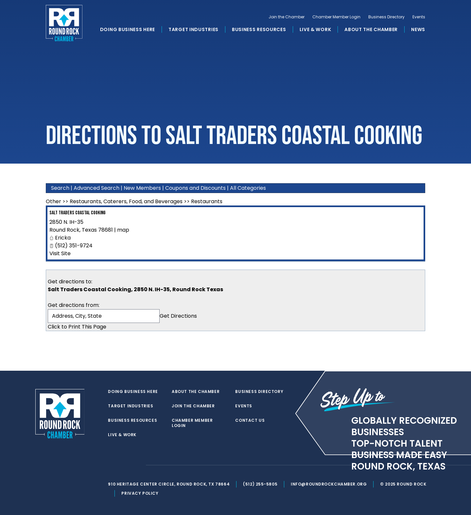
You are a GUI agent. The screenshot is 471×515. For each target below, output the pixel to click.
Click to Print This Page (77, 326)
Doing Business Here (127, 30)
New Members (142, 188)
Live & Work (315, 30)
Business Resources (259, 30)
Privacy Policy (141, 493)
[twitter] (112, 465)
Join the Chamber (287, 18)
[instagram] (138, 465)
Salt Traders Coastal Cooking (77, 213)
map (123, 230)
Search (60, 188)
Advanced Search (96, 188)
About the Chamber (371, 30)
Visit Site (60, 253)
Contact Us (250, 420)
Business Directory (386, 18)
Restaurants (206, 201)
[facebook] (125, 465)
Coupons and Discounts (195, 188)
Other (53, 201)
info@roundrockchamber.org (330, 484)
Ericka (63, 237)
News (418, 30)
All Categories (248, 188)
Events (418, 18)
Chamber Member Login (336, 18)
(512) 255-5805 (261, 484)
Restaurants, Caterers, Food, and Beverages (126, 201)
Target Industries (193, 30)
